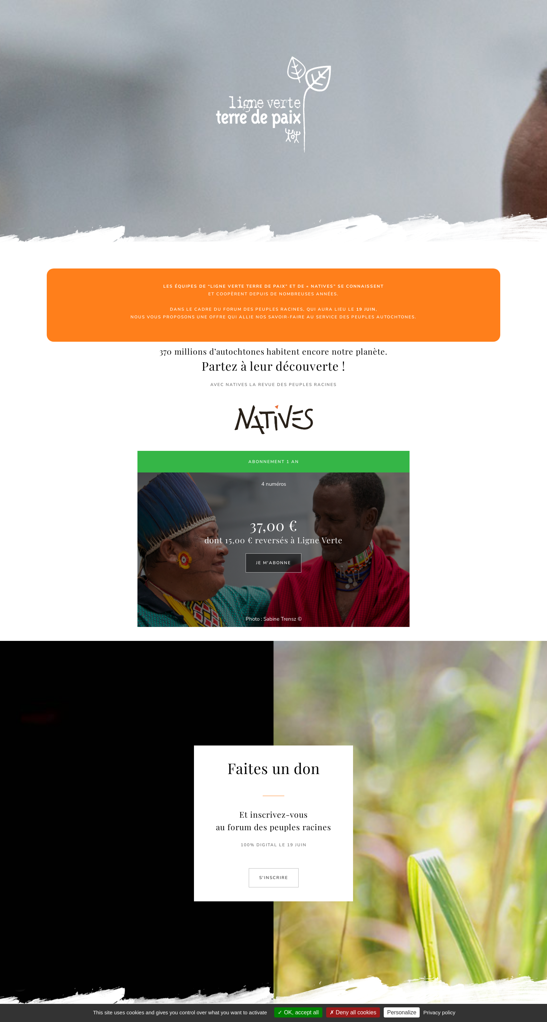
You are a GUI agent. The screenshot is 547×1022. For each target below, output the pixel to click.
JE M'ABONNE (273, 563)
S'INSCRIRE (273, 877)
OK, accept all (298, 1012)
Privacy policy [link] (440, 1012)
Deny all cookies (353, 1012)
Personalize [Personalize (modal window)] (402, 1012)
